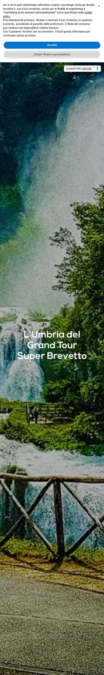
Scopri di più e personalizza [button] (52, 54)
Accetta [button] (52, 45)
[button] (99, 6)
